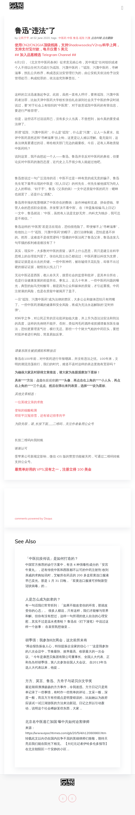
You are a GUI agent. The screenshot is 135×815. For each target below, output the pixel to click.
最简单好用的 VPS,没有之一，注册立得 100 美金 (53, 469)
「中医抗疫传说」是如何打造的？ (51, 558)
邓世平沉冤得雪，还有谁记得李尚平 (40, 416)
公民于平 (23, 38)
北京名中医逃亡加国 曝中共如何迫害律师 (57, 721)
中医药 (62, 38)
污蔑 (87, 38)
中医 (69, 38)
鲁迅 (75, 38)
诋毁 (81, 38)
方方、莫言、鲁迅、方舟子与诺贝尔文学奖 (58, 681)
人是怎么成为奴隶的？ (42, 599)
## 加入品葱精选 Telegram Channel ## (45, 55)
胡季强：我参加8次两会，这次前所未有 (56, 640)
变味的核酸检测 (26, 410)
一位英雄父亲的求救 (29, 402)
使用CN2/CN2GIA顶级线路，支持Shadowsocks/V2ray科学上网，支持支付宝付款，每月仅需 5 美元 (67, 47)
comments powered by (33, 518)
